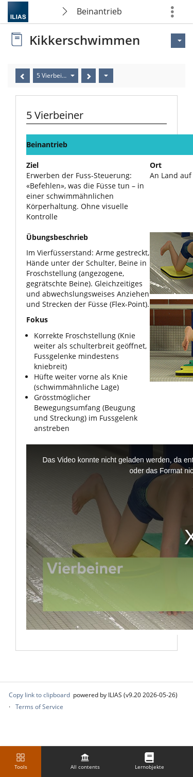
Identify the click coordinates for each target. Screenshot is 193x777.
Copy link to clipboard (39, 694)
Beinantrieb (99, 11)
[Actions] (106, 75)
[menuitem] (85, 761)
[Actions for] (178, 40)
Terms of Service (39, 706)
